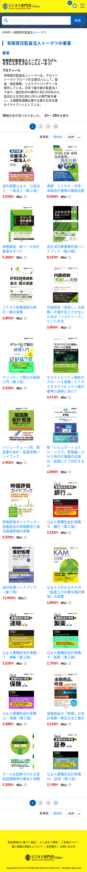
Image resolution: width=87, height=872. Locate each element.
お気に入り (74, 5)
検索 (78, 20)
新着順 (44, 136)
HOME (6, 32)
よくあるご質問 (49, 842)
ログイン (58, 5)
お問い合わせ (67, 846)
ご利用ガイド (69, 842)
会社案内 (51, 846)
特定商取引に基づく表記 (22, 842)
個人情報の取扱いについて (27, 846)
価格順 (57, 136)
